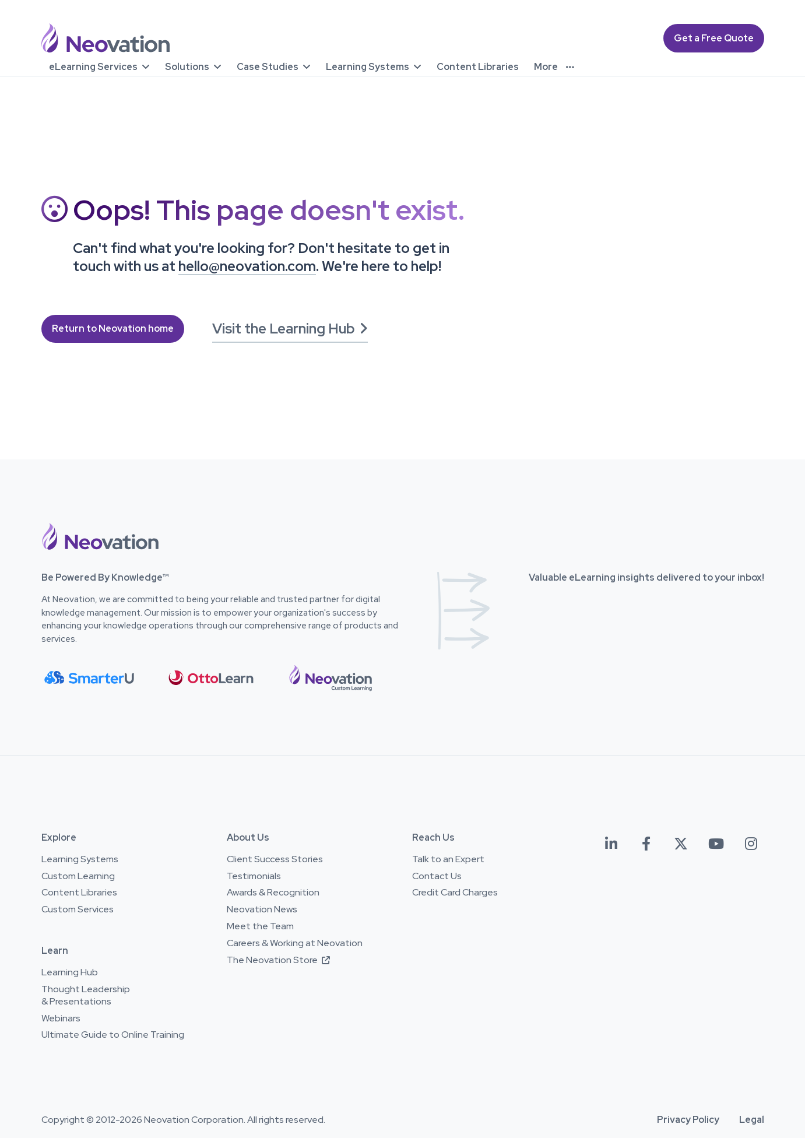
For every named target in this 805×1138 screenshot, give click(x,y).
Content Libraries (79, 892)
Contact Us (437, 876)
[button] (100, 536)
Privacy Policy (688, 1120)
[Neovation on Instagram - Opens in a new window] (751, 844)
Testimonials (254, 876)
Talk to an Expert (448, 859)
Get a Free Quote (714, 38)
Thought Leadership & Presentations (85, 995)
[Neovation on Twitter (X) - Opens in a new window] (681, 844)
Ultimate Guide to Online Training (112, 1035)
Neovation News (262, 909)
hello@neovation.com (247, 266)
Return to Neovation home (113, 328)
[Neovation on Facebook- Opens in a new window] (646, 844)
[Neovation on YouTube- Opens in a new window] (716, 844)
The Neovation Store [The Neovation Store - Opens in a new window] (278, 960)
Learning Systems (79, 859)
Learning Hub (69, 972)
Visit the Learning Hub (290, 328)
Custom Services (77, 909)
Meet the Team (260, 926)
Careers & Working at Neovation (295, 943)
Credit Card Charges (455, 892)
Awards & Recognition (273, 892)
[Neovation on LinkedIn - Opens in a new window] (611, 844)
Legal (751, 1120)
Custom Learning (78, 876)
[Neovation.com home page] (105, 38)
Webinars (60, 1018)
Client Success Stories (275, 859)
